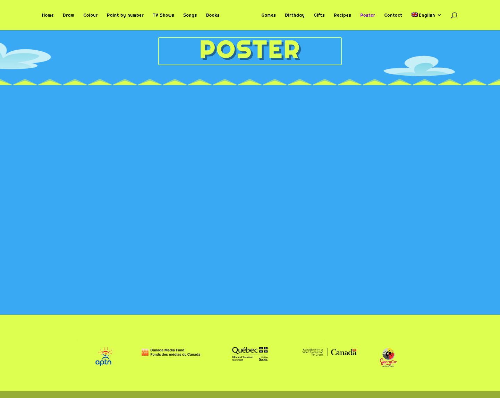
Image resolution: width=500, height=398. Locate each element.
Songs (190, 15)
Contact (393, 15)
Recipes (342, 15)
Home (48, 15)
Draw (68, 15)
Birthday (295, 15)
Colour (90, 15)
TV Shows (164, 15)
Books (213, 15)
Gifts (319, 15)
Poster (367, 15)
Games (268, 15)
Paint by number (125, 15)
